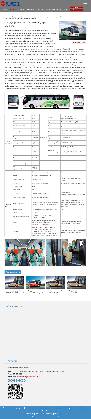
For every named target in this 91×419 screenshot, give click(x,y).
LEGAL (56, 414)
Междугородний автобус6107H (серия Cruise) (15, 292)
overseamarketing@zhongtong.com (27, 377)
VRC (36, 414)
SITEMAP (49, 414)
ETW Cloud (29, 414)
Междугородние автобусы (29, 17)
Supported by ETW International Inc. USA (45, 417)
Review (62, 414)
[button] (12, 9)
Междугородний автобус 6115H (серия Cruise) (55, 292)
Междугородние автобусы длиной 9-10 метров (54, 17)
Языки (84, 3)
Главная (7, 17)
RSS (42, 414)
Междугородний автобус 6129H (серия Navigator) (35, 292)
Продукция (15, 17)
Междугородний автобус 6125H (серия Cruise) (76, 292)
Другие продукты (13, 272)
